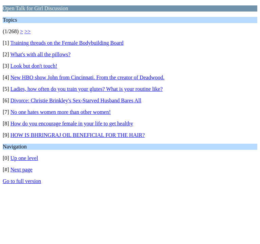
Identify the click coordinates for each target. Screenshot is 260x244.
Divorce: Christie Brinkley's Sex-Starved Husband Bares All (76, 100)
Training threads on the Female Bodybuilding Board (66, 43)
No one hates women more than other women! (60, 112)
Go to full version (22, 181)
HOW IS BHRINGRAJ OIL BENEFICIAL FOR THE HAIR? (77, 135)
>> (27, 31)
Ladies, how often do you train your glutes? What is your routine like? (86, 89)
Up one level (24, 158)
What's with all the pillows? (40, 54)
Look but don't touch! (33, 66)
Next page (21, 169)
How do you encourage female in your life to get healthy (71, 123)
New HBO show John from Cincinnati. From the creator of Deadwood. (87, 77)
